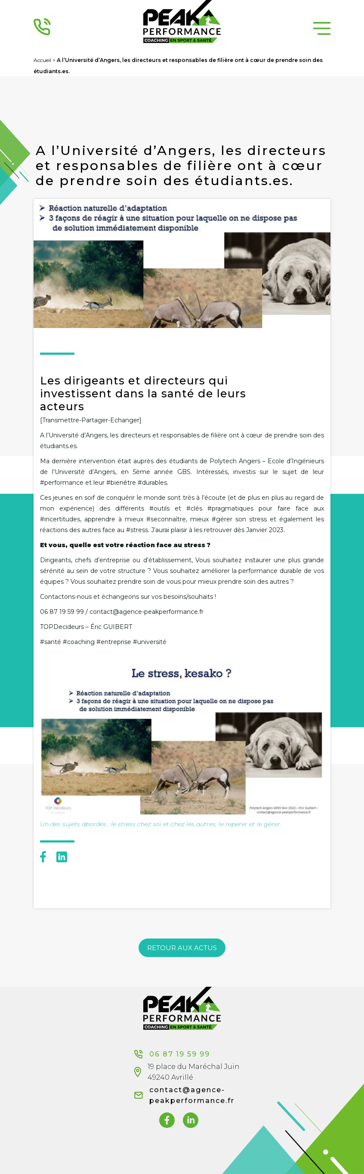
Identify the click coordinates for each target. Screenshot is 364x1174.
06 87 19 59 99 (172, 1054)
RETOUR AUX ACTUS (182, 948)
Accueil (42, 60)
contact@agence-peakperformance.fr (191, 1095)
